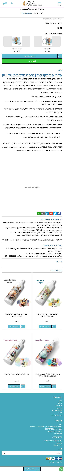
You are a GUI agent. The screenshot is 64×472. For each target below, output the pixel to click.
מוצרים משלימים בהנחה (53, 34)
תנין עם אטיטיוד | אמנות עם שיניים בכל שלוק (47, 315)
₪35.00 (16, 51)
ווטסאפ (32, 61)
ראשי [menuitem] (60, 401)
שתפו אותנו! (58, 445)
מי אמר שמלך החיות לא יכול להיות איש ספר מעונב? (42, 79)
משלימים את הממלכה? (53, 144)
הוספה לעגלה (30, 56)
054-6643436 (26, 13)
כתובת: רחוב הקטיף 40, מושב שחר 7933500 (46, 427)
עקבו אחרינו (57, 437)
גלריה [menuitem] (60, 413)
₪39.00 (47, 51)
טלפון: (60, 431)
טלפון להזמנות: (32, 13)
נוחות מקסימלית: (55, 117)
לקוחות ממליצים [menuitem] (56, 415)
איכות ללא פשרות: (55, 109)
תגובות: (59, 261)
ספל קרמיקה (57, 147)
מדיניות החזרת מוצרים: (52, 245)
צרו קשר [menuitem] (59, 408)
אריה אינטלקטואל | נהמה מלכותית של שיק (32, 75)
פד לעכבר (46, 147)
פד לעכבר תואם (16, 50)
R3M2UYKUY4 (51, 23)
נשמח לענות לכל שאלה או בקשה (32, 9)
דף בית (60, 19)
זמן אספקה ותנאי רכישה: (51, 219)
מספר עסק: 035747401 (53, 429)
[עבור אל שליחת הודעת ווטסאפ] (61, 469)
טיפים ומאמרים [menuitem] (57, 410)
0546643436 (53, 431)
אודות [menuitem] (60, 403)
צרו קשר (58, 421)
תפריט (59, 5)
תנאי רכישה (58, 434)
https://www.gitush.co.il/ (53, 441)
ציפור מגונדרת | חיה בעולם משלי (16, 374)
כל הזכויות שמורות (55, 462)
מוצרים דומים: (56, 270)
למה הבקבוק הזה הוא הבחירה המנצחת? (47, 97)
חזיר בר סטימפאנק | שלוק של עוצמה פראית (16, 315)
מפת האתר (57, 398)
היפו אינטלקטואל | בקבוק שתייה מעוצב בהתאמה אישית (47, 375)
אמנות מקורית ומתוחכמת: (52, 101)
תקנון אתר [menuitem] (58, 406)
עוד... (60, 449)
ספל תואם (47, 50)
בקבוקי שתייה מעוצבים (49, 19)
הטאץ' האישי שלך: (55, 124)
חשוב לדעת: (55, 133)
